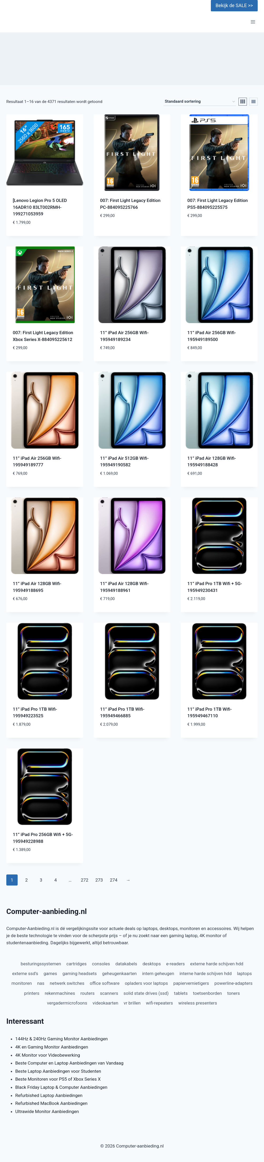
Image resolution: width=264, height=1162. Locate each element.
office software (104, 983)
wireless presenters (197, 1003)
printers (31, 993)
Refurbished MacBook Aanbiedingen (51, 1103)
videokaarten (105, 1003)
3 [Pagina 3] (41, 880)
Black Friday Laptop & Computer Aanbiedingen (61, 1087)
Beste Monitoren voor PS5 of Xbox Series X (58, 1079)
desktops (152, 963)
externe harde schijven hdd (216, 963)
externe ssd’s (25, 973)
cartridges (76, 963)
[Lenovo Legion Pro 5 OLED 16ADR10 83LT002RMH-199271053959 (40, 207)
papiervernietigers (191, 983)
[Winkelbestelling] (199, 102)
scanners (109, 993)
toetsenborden (207, 993)
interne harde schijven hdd (206, 973)
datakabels (126, 963)
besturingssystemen (41, 963)
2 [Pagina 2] (26, 880)
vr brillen (132, 1003)
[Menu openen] (253, 22)
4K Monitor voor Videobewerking (47, 1055)
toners (233, 993)
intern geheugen (158, 973)
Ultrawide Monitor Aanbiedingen (47, 1111)
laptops (244, 973)
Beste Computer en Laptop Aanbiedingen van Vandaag (69, 1063)
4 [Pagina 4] (55, 880)
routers (88, 993)
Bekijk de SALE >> (234, 5)
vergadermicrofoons (67, 1003)
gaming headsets (79, 973)
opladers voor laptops (146, 983)
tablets (181, 993)
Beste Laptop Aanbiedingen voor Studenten (58, 1071)
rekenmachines (60, 993)
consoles (101, 963)
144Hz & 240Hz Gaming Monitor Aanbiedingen (61, 1038)
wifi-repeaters (159, 1003)
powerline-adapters (234, 983)
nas (40, 983)
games (50, 973)
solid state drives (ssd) (145, 993)
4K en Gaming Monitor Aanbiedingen (51, 1047)
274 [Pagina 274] (113, 880)
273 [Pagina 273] (99, 880)
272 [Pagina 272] (84, 880)
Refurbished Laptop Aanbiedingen (48, 1095)
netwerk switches (67, 983)
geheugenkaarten (119, 973)
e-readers (175, 963)
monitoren (22, 983)
